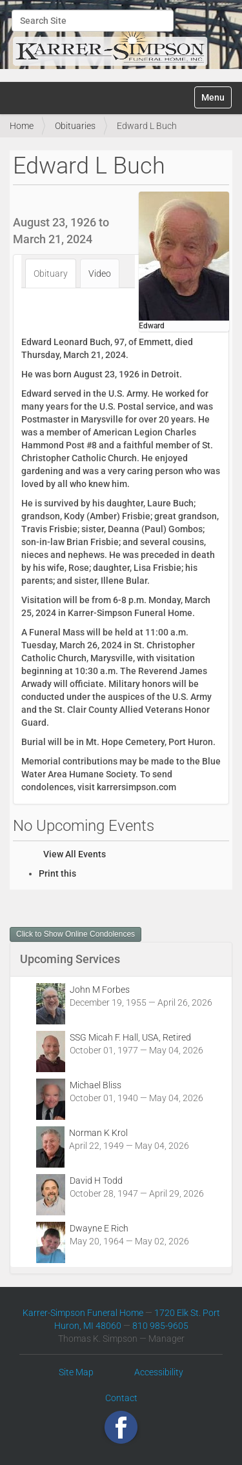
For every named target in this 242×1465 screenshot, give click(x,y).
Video (99, 273)
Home (22, 126)
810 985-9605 (160, 1325)
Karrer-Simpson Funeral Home (83, 1313)
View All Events (74, 854)
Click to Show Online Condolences (75, 934)
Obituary (51, 273)
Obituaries (75, 126)
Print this (57, 873)
